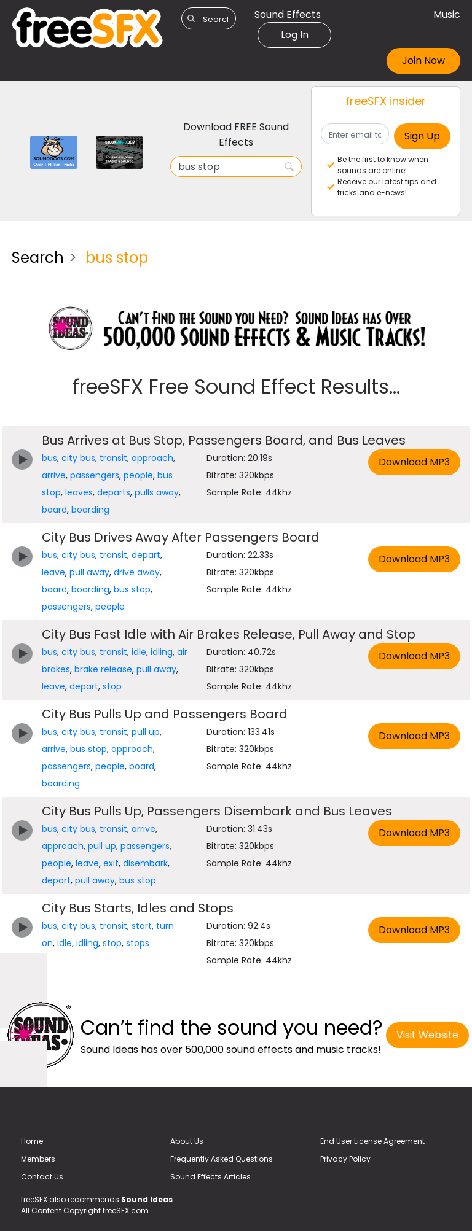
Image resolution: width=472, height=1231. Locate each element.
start (142, 926)
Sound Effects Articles (210, 1176)
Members (38, 1159)
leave (53, 572)
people (138, 475)
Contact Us (42, 1176)
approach (152, 458)
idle (139, 652)
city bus (78, 458)
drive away (137, 572)
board (54, 509)
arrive (54, 475)
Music (446, 14)
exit (111, 863)
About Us (186, 1141)
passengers (94, 475)
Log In (295, 35)
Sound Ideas (147, 1199)
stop (112, 686)
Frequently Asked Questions (221, 1159)
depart (146, 555)
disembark (145, 863)
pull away (89, 572)
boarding (90, 509)
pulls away (157, 492)
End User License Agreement (372, 1141)
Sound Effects (287, 14)
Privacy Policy (345, 1159)
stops (137, 943)
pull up (146, 732)
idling (162, 652)
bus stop (132, 589)
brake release (103, 669)
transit (113, 458)
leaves (79, 492)
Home (32, 1141)
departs (113, 492)
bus (49, 458)
